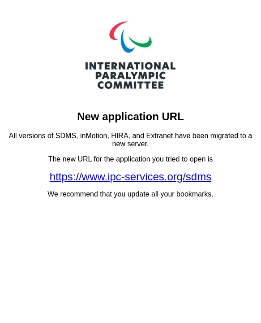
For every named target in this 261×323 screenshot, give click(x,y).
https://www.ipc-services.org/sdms (130, 176)
